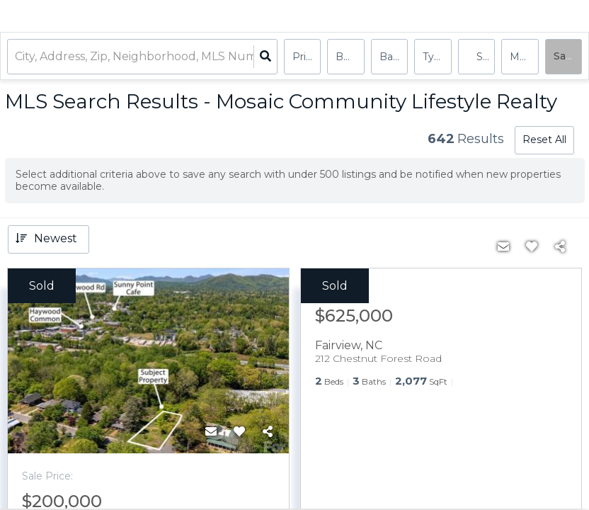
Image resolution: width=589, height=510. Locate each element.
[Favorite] (239, 432)
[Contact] (211, 432)
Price (305, 56)
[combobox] (16, 57)
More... (524, 56)
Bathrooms (393, 56)
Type (435, 56)
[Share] (267, 432)
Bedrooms (350, 56)
